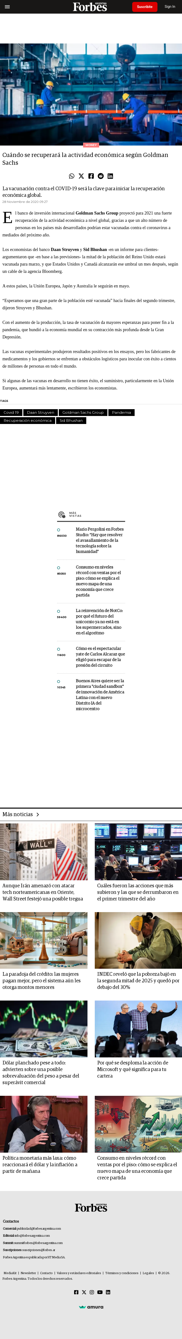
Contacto (46, 1273)
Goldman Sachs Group (83, 412)
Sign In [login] (170, 7)
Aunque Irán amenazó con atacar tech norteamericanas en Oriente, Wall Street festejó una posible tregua (42, 892)
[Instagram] (92, 1292)
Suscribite (145, 7)
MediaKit (10, 1273)
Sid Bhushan (71, 420)
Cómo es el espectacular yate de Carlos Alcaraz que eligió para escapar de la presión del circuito (100, 657)
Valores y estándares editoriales (79, 1273)
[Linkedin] (108, 1292)
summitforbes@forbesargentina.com (38, 1243)
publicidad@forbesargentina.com (39, 1228)
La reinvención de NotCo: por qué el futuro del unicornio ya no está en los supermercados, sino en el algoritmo (99, 622)
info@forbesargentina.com (32, 1235)
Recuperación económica (28, 420)
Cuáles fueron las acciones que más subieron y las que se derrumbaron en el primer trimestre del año (138, 892)
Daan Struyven (40, 412)
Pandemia (121, 412)
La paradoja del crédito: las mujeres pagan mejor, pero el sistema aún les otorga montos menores (41, 981)
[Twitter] (84, 1292)
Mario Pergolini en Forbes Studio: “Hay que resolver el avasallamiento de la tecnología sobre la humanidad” (100, 540)
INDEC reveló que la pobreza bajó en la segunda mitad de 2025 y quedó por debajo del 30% (138, 981)
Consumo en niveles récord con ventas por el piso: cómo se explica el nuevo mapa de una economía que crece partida (98, 581)
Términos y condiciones (122, 1273)
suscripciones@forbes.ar (38, 1250)
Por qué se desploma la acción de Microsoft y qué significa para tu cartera (132, 1070)
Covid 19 (11, 412)
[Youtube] (100, 1292)
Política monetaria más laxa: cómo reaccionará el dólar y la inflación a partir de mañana (39, 1165)
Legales (148, 1273)
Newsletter (28, 1273)
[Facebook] (76, 1292)
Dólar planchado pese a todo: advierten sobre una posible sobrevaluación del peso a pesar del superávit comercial (40, 1073)
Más (97, 514)
